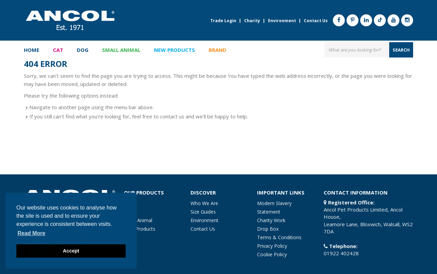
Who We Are (204, 203)
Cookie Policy (272, 254)
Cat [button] (58, 49)
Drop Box (268, 229)
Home (31, 49)
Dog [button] (82, 49)
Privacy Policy (272, 246)
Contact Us (316, 21)
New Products (174, 49)
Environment (282, 21)
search (401, 49)
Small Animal (138, 220)
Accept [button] (71, 251)
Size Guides (203, 211)
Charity (252, 21)
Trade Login (223, 21)
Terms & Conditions (279, 237)
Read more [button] (31, 233)
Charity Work (271, 220)
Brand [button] (217, 49)
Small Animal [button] (121, 49)
